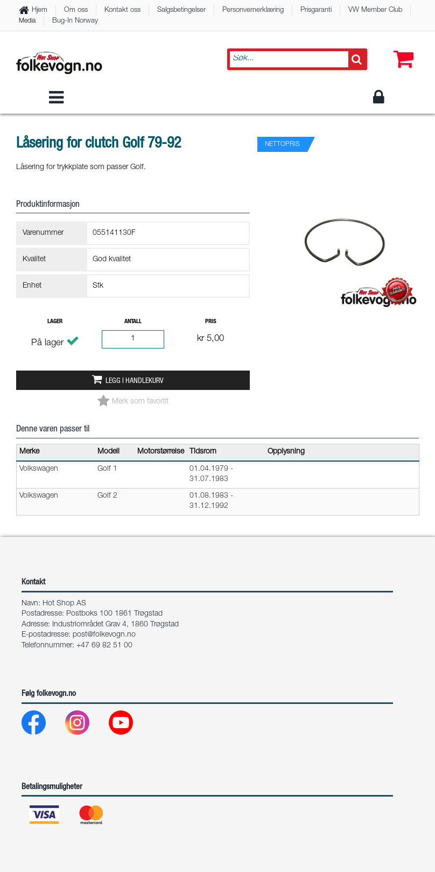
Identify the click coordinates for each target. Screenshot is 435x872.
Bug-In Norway (75, 21)
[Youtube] (129, 725)
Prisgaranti (316, 10)
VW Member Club (375, 10)
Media (27, 21)
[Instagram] (86, 725)
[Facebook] (42, 725)
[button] (401, 48)
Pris (210, 322)
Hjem (39, 10)
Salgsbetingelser (181, 10)
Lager (54, 322)
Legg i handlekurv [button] (134, 381)
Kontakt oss (122, 10)
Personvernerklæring (253, 10)
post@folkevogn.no (104, 635)
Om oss (76, 10)
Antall (133, 322)
